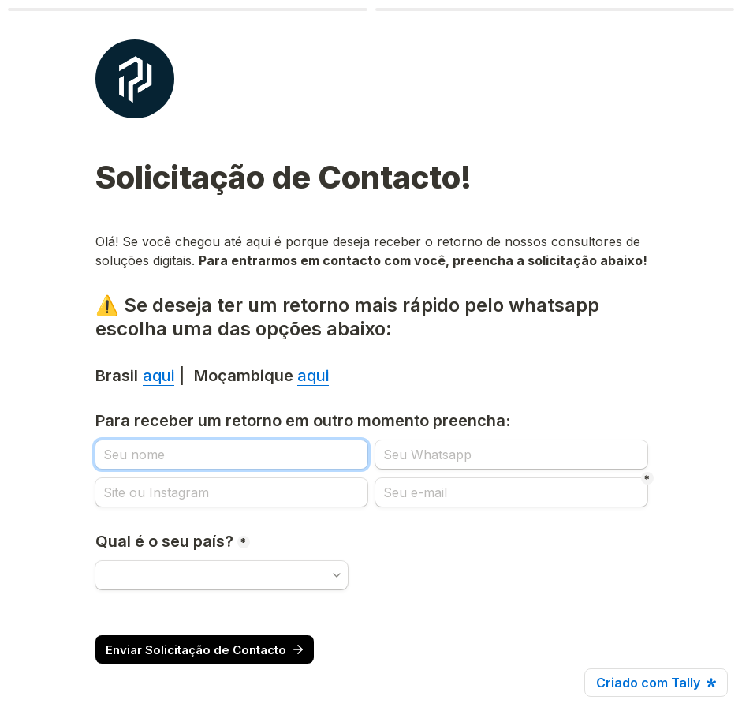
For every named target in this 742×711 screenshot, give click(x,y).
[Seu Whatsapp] (511, 454)
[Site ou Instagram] (231, 492)
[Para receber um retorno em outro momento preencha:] (231, 454)
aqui (158, 375)
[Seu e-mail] (511, 492)
